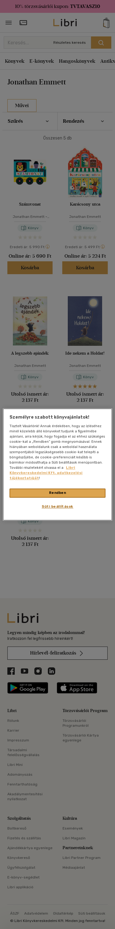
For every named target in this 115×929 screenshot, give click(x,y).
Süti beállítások (57, 507)
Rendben (57, 493)
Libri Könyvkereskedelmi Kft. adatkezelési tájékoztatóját (46, 473)
